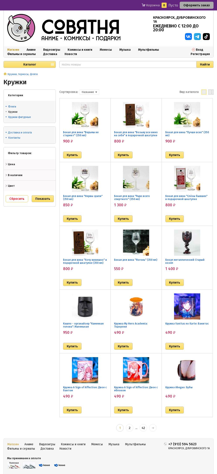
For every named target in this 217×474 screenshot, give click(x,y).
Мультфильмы (148, 50)
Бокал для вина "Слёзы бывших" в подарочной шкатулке (186, 198)
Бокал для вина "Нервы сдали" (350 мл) (83, 198)
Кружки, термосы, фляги (23, 74)
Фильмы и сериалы (21, 54)
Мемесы (106, 50)
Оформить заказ (196, 5)
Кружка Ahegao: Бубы (179, 387)
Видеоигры (51, 50)
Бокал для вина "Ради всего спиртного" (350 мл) (132, 198)
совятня (80, 28)
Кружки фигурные (19, 117)
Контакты (14, 137)
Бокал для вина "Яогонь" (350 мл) (135, 259)
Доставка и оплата (20, 132)
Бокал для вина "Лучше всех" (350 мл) (187, 134)
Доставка (50, 54)
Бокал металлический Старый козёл (185, 261)
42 (143, 428)
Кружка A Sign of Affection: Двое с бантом (85, 389)
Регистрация (200, 54)
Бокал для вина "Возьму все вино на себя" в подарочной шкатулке (136, 134)
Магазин (13, 50)
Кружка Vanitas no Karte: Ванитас (187, 323)
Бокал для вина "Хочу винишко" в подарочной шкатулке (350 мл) (85, 261)
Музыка (125, 50)
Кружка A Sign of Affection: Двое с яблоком (136, 389)
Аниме (31, 50)
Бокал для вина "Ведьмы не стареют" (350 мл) (81, 134)
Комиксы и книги (80, 50)
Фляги (12, 106)
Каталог (29, 64)
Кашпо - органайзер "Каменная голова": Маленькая (83, 325)
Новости (71, 54)
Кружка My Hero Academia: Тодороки (131, 325)
